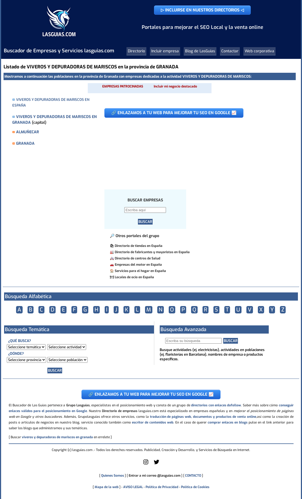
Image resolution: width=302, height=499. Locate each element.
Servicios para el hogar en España (140, 271)
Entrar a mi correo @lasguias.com (154, 475)
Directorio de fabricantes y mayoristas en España (152, 252)
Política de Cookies (195, 487)
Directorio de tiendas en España (138, 246)
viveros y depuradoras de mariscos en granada (57, 437)
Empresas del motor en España (138, 264)
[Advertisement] (195, 150)
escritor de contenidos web (152, 422)
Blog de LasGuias (200, 51)
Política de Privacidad (162, 487)
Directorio (136, 51)
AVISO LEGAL (133, 487)
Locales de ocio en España (134, 277)
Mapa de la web (106, 487)
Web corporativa (259, 51)
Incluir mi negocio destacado (175, 86)
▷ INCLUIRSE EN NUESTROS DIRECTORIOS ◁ (202, 10)
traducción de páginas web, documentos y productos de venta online (203, 417)
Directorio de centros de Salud (137, 258)
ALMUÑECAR (27, 132)
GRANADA (25, 143)
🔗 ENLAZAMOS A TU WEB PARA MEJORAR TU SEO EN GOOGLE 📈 (174, 113)
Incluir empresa (165, 51)
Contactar (229, 51)
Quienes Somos (112, 475)
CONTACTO (193, 475)
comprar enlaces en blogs (227, 422)
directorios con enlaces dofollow (216, 405)
